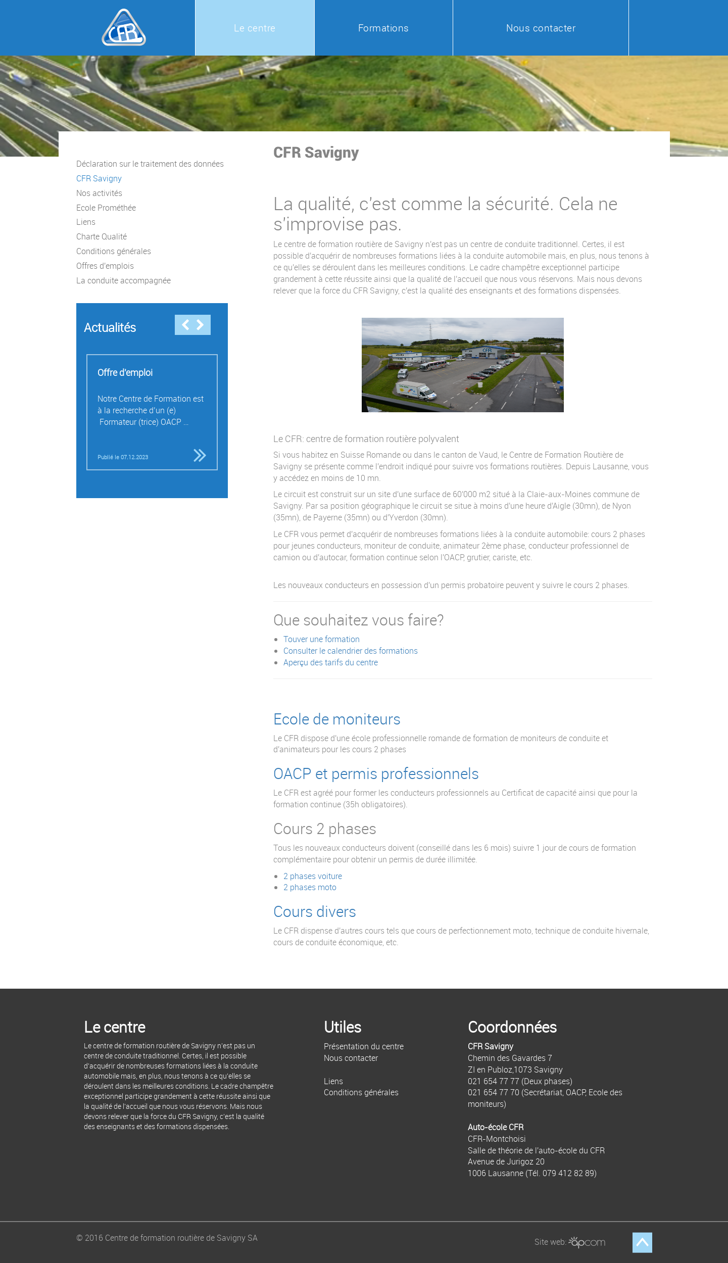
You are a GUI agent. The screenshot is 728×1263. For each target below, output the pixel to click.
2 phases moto (309, 887)
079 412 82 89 (568, 1173)
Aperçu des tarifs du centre (330, 662)
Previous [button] (185, 325)
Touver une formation (321, 639)
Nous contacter (540, 27)
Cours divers (314, 911)
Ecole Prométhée (106, 207)
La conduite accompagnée (123, 280)
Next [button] (200, 325)
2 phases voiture (312, 876)
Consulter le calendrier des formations (350, 650)
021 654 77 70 (493, 1092)
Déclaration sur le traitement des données (150, 163)
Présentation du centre (364, 1046)
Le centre (255, 27)
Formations (383, 27)
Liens (85, 221)
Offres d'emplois (105, 265)
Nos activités (99, 193)
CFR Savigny (99, 178)
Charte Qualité (101, 236)
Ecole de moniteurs (337, 719)
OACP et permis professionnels (376, 773)
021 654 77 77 (493, 1081)
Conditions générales (113, 251)
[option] (152, 412)
